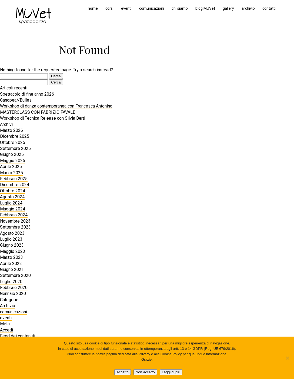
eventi (126, 8)
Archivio (7, 305)
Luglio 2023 (11, 239)
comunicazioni (151, 8)
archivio (248, 8)
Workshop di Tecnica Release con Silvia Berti (42, 118)
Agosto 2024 (12, 196)
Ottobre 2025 (12, 142)
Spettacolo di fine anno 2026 (27, 94)
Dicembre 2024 (14, 184)
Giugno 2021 (12, 269)
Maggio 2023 (12, 251)
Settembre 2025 (15, 148)
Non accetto (145, 372)
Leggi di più (171, 372)
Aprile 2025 (11, 166)
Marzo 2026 (11, 130)
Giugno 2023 (12, 245)
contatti (269, 8)
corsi (109, 8)
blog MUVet (205, 8)
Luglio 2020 (11, 281)
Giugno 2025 (12, 154)
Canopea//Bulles (16, 100)
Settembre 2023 (15, 227)
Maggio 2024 (12, 209)
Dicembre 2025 (14, 136)
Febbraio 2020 (14, 287)
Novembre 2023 (15, 221)
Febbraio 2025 (14, 178)
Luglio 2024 (11, 203)
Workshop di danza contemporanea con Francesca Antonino (56, 106)
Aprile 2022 (11, 263)
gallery (228, 8)
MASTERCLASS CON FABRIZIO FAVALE (37, 112)
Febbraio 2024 (14, 214)
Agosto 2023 (12, 233)
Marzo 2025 (11, 172)
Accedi (6, 330)
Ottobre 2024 (12, 190)
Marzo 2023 (11, 257)
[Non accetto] (287, 358)
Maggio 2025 (12, 160)
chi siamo (180, 8)
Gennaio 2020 (13, 293)
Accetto (122, 372)
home (93, 8)
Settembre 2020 (15, 275)
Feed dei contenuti (17, 335)
